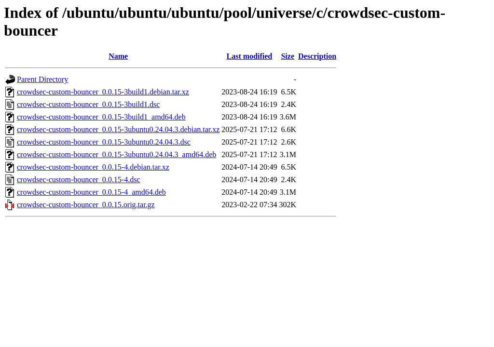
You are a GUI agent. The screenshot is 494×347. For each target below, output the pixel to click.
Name (118, 56)
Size (287, 56)
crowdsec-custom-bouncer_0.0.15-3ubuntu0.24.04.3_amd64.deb (116, 154)
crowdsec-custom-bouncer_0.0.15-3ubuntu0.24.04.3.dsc (104, 142)
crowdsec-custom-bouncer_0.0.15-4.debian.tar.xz (93, 167)
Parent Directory (42, 79)
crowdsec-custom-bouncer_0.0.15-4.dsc (78, 179)
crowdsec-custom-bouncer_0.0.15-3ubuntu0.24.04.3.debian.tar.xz (118, 129)
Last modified (250, 56)
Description (317, 56)
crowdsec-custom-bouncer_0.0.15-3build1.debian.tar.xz (103, 92)
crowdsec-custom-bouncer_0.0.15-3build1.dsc (88, 104)
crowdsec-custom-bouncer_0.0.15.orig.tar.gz (86, 204)
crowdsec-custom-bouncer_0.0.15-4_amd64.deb (91, 192)
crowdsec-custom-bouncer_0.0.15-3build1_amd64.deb (101, 117)
